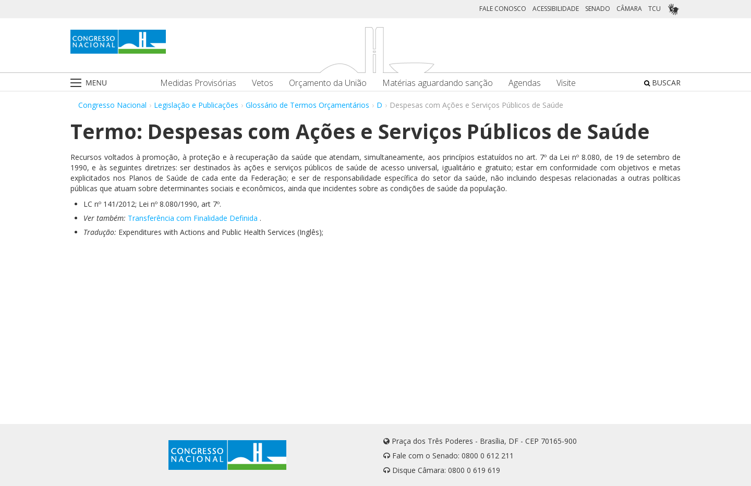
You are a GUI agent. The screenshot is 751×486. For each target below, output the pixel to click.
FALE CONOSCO (502, 8)
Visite (566, 83)
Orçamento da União (328, 83)
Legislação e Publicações (196, 105)
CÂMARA (629, 8)
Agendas (524, 83)
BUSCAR (662, 83)
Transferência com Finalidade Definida (193, 218)
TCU (654, 8)
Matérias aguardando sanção (437, 83)
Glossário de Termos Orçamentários (307, 105)
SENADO (597, 8)
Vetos (262, 83)
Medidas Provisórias (198, 83)
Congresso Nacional (112, 105)
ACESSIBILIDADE (555, 8)
